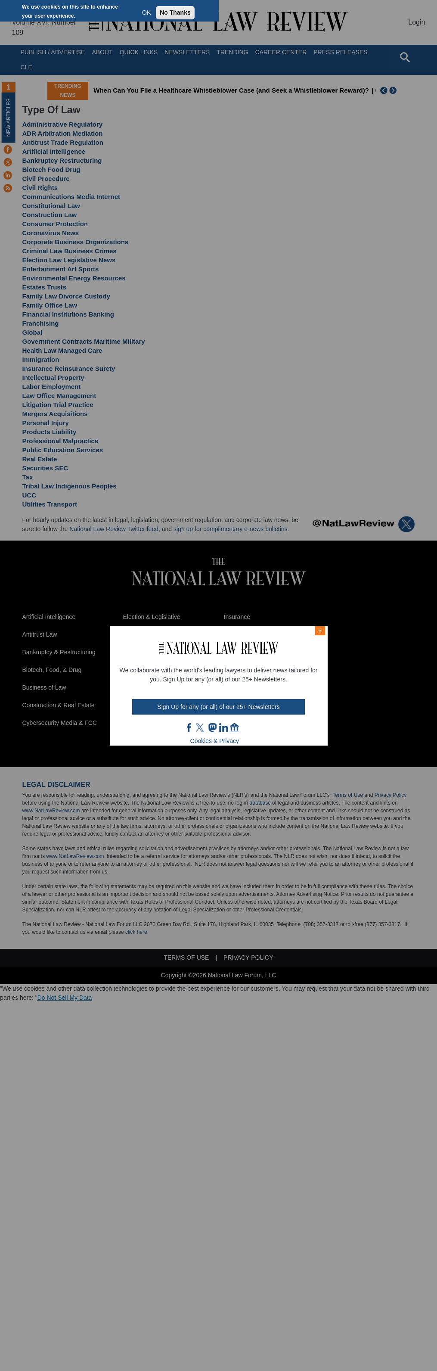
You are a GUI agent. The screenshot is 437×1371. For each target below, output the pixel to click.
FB (189, 727)
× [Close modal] (320, 630)
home (234, 727)
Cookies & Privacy (214, 740)
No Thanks (175, 12)
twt (201, 727)
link (223, 727)
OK (146, 12)
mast (212, 727)
